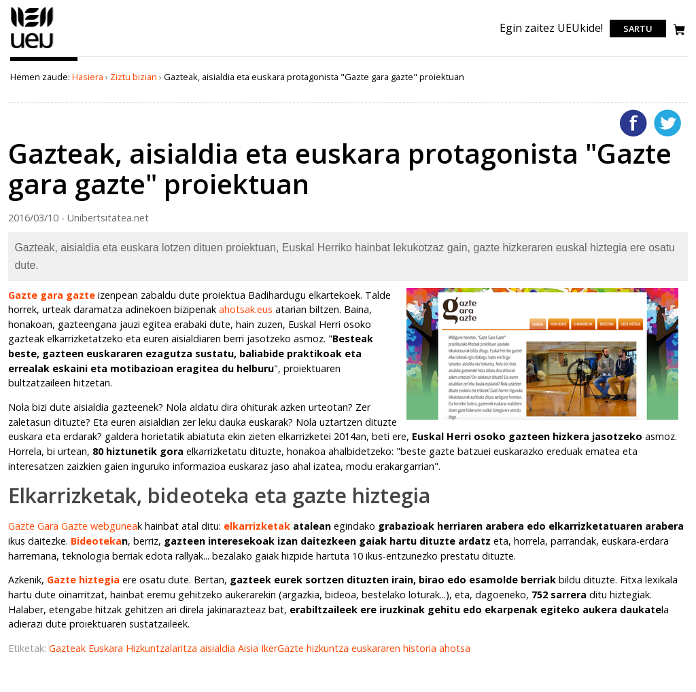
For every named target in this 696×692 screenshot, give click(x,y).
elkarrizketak (257, 526)
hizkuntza (329, 648)
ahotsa (454, 648)
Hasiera (87, 77)
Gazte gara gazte (51, 295)
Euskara (107, 648)
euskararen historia (395, 648)
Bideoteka (96, 540)
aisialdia (219, 648)
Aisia (249, 648)
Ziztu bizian (133, 77)
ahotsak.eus (246, 309)
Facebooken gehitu (633, 122)
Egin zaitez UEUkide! (551, 27)
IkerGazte (284, 648)
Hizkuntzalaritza (163, 648)
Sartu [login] (637, 28)
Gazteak (68, 648)
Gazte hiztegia (83, 579)
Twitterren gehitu (667, 122)
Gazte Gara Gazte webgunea (72, 526)
